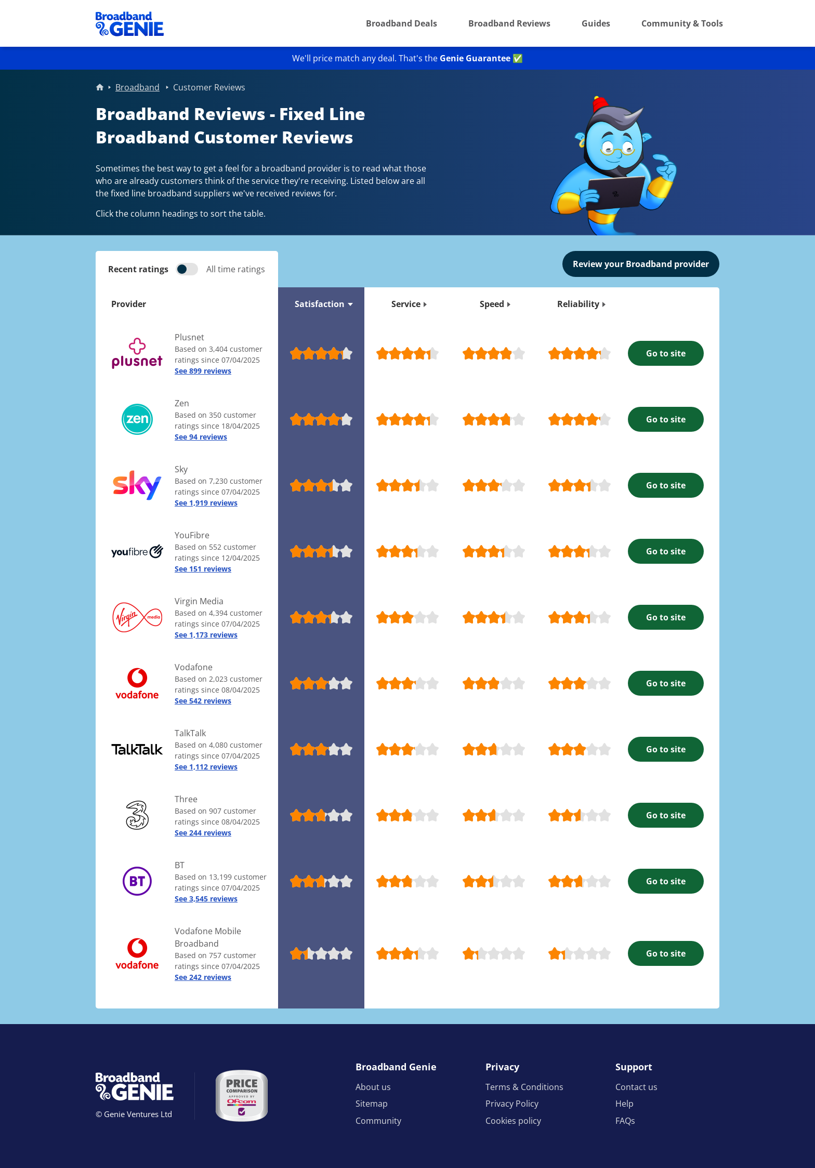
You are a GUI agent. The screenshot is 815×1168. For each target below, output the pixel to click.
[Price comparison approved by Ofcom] (242, 1096)
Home (100, 87)
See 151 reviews (203, 569)
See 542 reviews (203, 701)
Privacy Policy (511, 1103)
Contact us (636, 1087)
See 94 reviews (201, 437)
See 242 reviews (203, 977)
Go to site (666, 353)
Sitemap (372, 1103)
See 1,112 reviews (206, 767)
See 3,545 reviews (206, 899)
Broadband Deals (401, 23)
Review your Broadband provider (641, 264)
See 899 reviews (203, 371)
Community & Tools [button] (682, 23)
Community (378, 1120)
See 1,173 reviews (206, 635)
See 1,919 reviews (206, 503)
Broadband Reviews (509, 23)
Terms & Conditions (524, 1087)
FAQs (625, 1120)
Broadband (137, 87)
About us (373, 1087)
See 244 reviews (203, 833)
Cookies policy (513, 1120)
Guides (596, 23)
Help (624, 1103)
